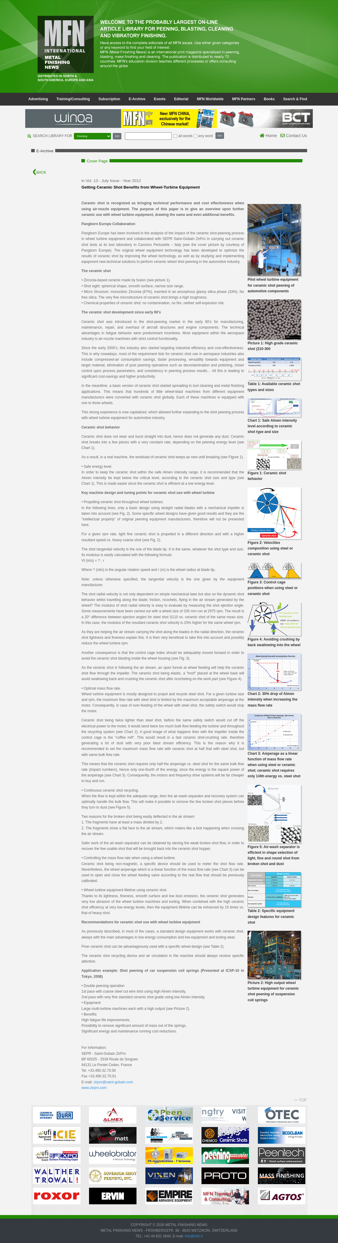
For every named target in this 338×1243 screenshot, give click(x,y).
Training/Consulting (73, 99)
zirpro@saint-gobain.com (113, 1082)
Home (268, 135)
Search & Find (295, 99)
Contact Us (293, 135)
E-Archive (137, 99)
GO (117, 136)
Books (269, 99)
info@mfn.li (193, 1236)
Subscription (109, 99)
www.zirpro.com (94, 1088)
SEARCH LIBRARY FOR (52, 136)
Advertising (38, 99)
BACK (39, 172)
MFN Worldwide (210, 99)
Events (160, 99)
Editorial (181, 99)
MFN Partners (243, 99)
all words (185, 136)
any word (205, 136)
